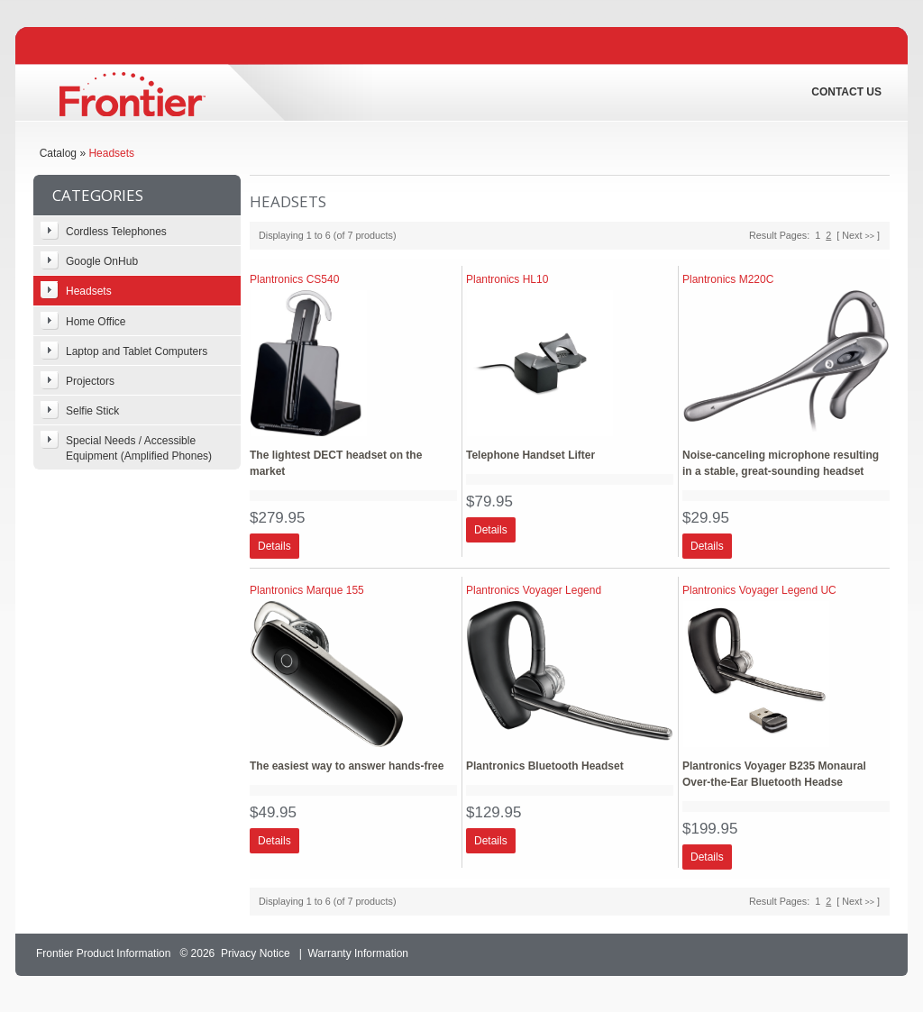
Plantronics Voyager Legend (533, 590)
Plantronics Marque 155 (307, 590)
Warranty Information (357, 953)
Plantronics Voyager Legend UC (759, 590)
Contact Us (846, 92)
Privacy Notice (255, 953)
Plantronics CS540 (294, 279)
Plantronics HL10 (507, 279)
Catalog (58, 153)
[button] (274, 546)
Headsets (111, 153)
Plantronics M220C (727, 279)
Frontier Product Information (103, 953)
